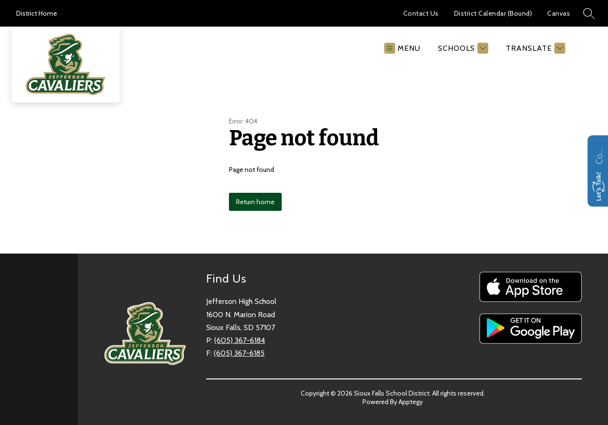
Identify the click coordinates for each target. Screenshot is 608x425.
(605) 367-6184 (239, 340)
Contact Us (421, 13)
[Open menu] (402, 48)
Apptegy (411, 401)
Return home (255, 202)
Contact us (599, 154)
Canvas (558, 13)
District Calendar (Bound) (493, 13)
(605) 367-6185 (239, 353)
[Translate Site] (534, 48)
